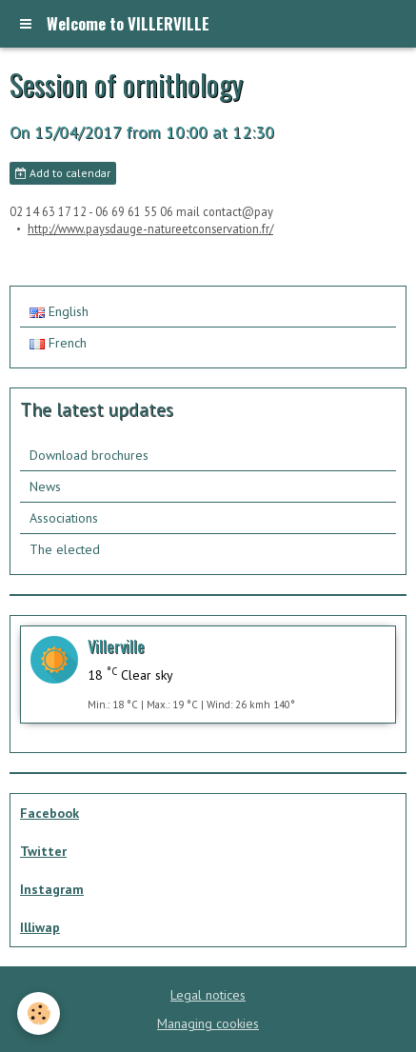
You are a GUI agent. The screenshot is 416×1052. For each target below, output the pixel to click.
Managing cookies (208, 1023)
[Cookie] (38, 1013)
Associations (64, 517)
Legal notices (208, 994)
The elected (65, 549)
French (58, 342)
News (45, 486)
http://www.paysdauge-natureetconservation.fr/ (150, 228)
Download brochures (89, 455)
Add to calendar (62, 173)
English (59, 311)
